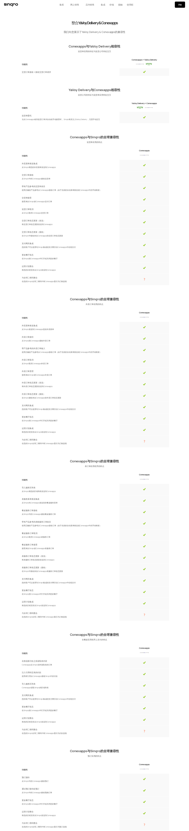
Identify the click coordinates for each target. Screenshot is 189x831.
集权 (59, 5)
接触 (121, 5)
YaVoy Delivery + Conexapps (144, 103)
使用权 (133, 5)
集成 (100, 5)
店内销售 (86, 5)
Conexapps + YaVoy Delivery (144, 59)
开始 (180, 5)
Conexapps (144, 150)
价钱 (110, 5)
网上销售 (71, 5)
